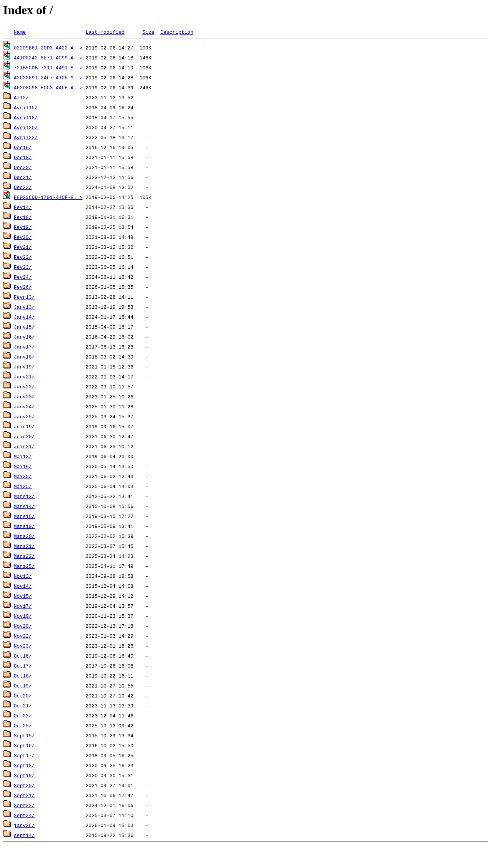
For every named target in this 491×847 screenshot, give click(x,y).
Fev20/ (23, 237)
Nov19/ (23, 615)
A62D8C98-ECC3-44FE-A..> (48, 87)
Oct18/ (23, 675)
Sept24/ (24, 815)
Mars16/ (24, 516)
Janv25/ (24, 416)
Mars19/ (24, 526)
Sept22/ (24, 805)
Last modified (105, 31)
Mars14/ (24, 506)
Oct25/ (23, 725)
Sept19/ (24, 775)
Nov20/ (23, 625)
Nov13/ (23, 575)
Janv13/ (24, 306)
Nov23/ (23, 645)
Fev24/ (23, 276)
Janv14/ (24, 316)
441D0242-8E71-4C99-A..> (48, 57)
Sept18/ (24, 765)
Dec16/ (23, 147)
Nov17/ (23, 605)
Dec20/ (23, 167)
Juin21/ (24, 446)
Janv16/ (24, 336)
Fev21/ (23, 246)
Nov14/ (23, 585)
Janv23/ (24, 396)
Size (148, 31)
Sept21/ (24, 795)
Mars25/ (24, 565)
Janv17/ (24, 346)
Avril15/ (26, 107)
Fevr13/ (24, 296)
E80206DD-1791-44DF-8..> (48, 197)
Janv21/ (24, 376)
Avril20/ (26, 127)
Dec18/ (23, 157)
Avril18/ (26, 117)
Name (20, 31)
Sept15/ (24, 735)
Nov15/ (23, 595)
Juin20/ (24, 436)
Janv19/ (24, 366)
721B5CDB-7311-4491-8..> (48, 67)
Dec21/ (23, 177)
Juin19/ (24, 426)
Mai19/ (23, 466)
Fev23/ (23, 266)
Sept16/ (24, 745)
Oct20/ (23, 695)
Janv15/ (24, 326)
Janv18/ (24, 356)
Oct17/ (23, 665)
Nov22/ (23, 635)
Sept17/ (24, 755)
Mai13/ (23, 456)
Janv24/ (24, 406)
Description (176, 31)
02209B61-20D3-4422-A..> (48, 47)
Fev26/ (23, 286)
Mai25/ (23, 486)
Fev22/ (23, 256)
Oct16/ (23, 655)
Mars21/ (24, 546)
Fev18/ (23, 217)
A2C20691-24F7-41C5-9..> (48, 77)
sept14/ (24, 835)
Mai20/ (23, 476)
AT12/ (21, 97)
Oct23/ (23, 715)
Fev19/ (23, 227)
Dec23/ (23, 187)
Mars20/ (24, 536)
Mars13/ (24, 496)
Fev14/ (23, 207)
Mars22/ (24, 556)
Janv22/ (24, 386)
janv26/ (24, 825)
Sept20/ (24, 785)
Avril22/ (26, 137)
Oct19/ (23, 685)
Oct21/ (23, 705)
